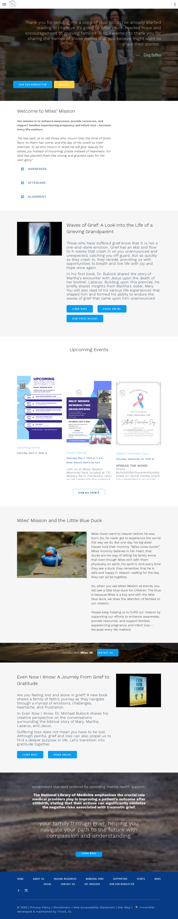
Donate (64, 84)
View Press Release (85, 318)
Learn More (79, 308)
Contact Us (68, 884)
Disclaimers (61, 907)
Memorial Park (95, 879)
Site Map (124, 907)
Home (20, 879)
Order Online (112, 308)
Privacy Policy (40, 907)
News (158, 879)
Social (48, 884)
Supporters (120, 879)
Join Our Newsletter (33, 84)
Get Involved (92, 884)
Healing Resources (65, 879)
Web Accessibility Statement (94, 907)
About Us (38, 879)
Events (141, 879)
